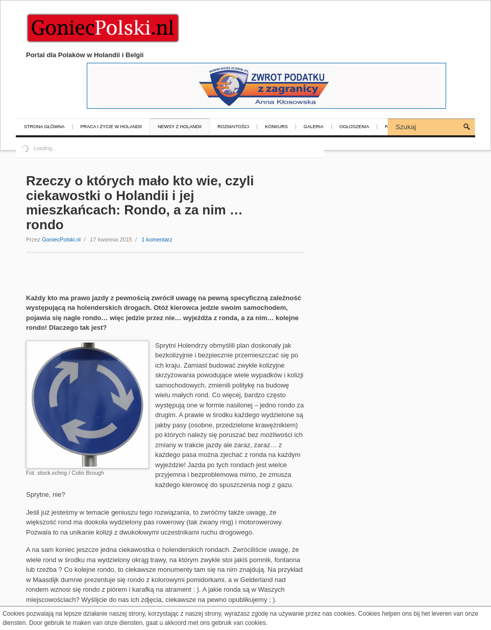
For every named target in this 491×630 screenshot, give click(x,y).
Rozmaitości (233, 127)
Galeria (314, 127)
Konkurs (276, 127)
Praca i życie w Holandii (111, 127)
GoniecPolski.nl (61, 239)
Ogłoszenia (354, 127)
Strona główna (44, 127)
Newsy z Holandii (180, 127)
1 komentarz (157, 239)
